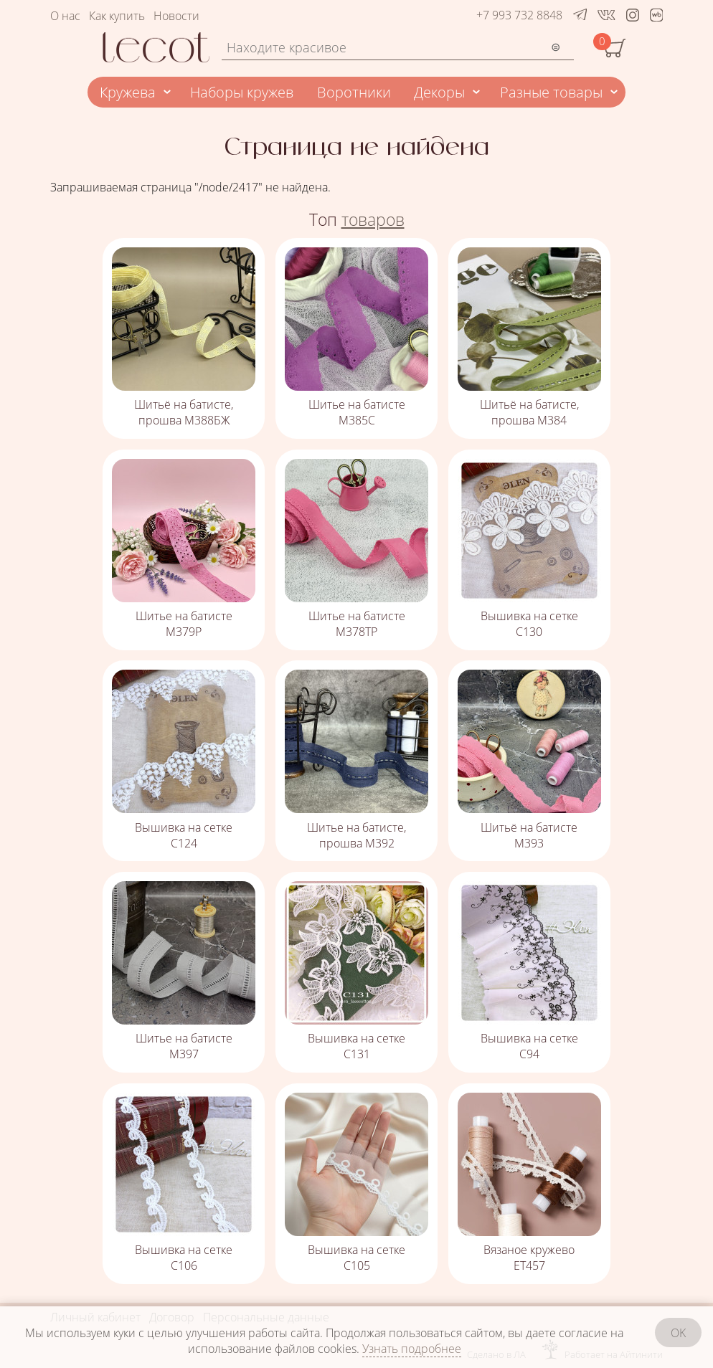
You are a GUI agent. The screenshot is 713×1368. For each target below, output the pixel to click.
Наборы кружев (241, 92)
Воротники (354, 92)
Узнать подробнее (411, 1349)
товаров (373, 220)
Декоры (439, 92)
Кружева (128, 92)
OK (678, 1333)
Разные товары (551, 92)
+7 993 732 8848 (519, 15)
